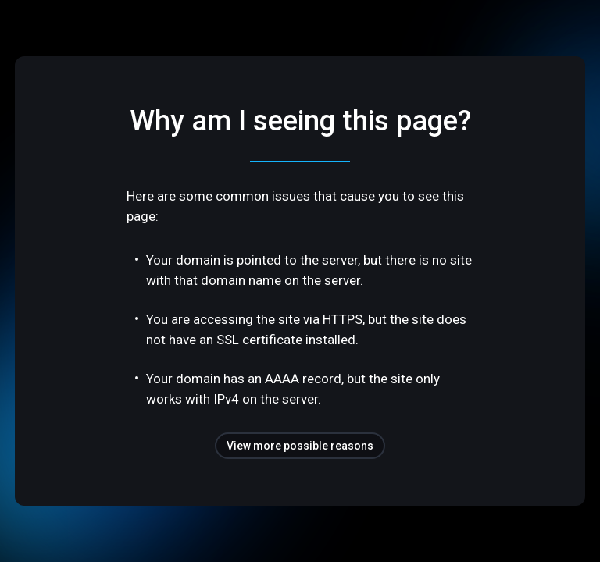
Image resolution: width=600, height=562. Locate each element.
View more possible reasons (300, 445)
